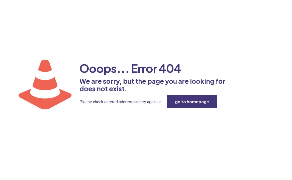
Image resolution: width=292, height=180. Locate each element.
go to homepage (192, 101)
